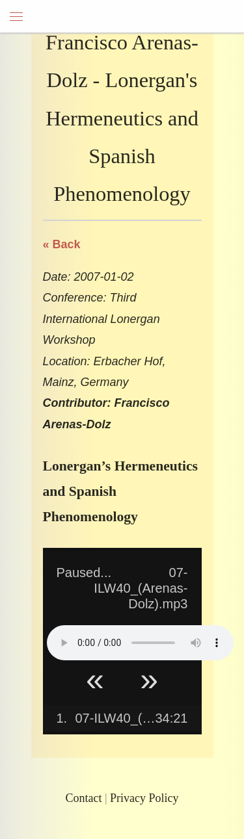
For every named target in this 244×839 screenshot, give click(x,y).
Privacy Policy (144, 798)
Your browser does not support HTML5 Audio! (140, 642)
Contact (83, 798)
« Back (62, 244)
